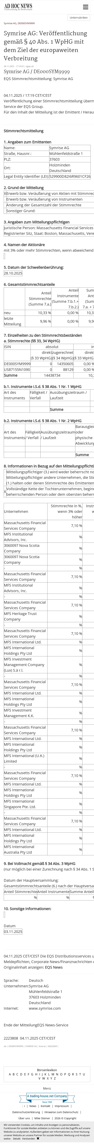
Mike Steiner (42, 1118)
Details (16, 1138)
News (32, 1106)
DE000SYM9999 (26, 23)
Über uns (24, 1118)
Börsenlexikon (47, 1070)
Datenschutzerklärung (26, 1112)
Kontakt (45, 1106)
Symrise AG (10, 23)
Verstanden (28, 1138)
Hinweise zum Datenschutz (61, 1112)
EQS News (54, 967)
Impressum (62, 1106)
